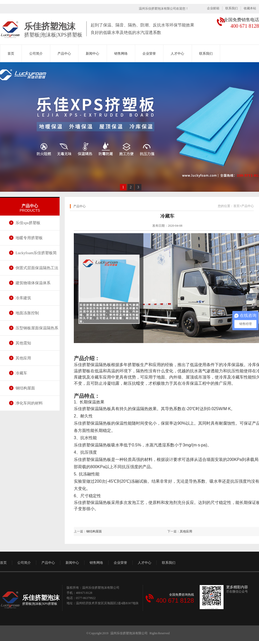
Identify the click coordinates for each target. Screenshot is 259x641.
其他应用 (23, 358)
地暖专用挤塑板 (29, 238)
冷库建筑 (23, 298)
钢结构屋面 (25, 388)
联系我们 (231, 8)
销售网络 (121, 53)
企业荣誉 (149, 53)
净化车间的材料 (29, 403)
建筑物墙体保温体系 (33, 283)
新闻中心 (92, 53)
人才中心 (177, 53)
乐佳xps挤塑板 (28, 223)
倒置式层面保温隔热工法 (37, 268)
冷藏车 (21, 373)
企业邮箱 (213, 8)
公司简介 (36, 53)
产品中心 (64, 53)
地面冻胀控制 (27, 313)
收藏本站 (250, 8)
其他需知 (23, 343)
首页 (11, 53)
